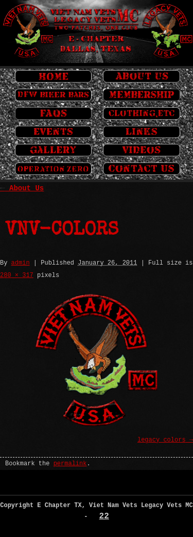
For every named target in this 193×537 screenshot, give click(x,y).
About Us (22, 188)
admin (20, 263)
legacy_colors (161, 440)
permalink (70, 463)
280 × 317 (16, 275)
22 (104, 516)
